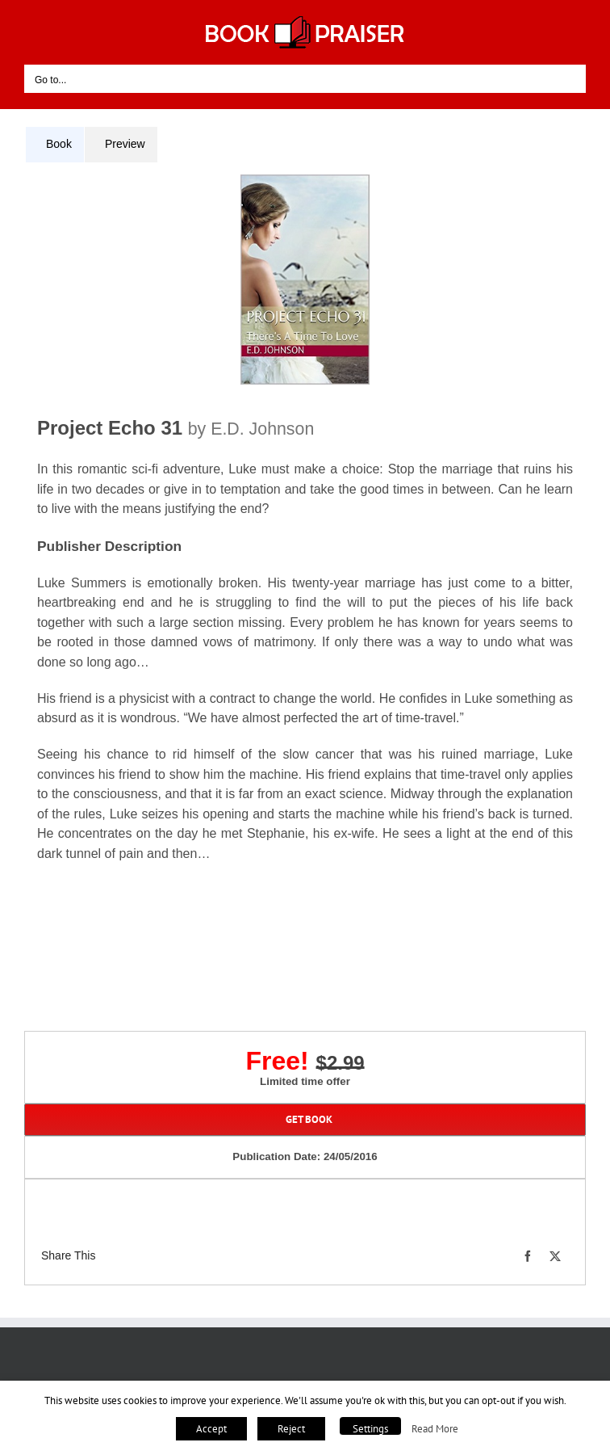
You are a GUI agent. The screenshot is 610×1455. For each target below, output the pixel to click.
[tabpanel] (305, 536)
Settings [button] (370, 1429)
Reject (291, 1429)
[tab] (55, 144)
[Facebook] (527, 1256)
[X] (555, 1256)
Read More (435, 1428)
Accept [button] (211, 1429)
